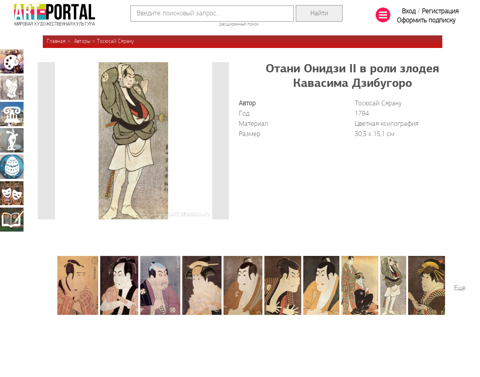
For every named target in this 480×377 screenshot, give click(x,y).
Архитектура (12, 114)
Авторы (82, 41)
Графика (12, 87)
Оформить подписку (426, 20)
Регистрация (440, 11)
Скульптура (12, 140)
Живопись (12, 61)
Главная (56, 41)
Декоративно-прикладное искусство (12, 166)
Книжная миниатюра (12, 219)
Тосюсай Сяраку (115, 41)
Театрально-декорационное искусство (12, 193)
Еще (460, 288)
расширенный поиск (239, 24)
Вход (409, 11)
